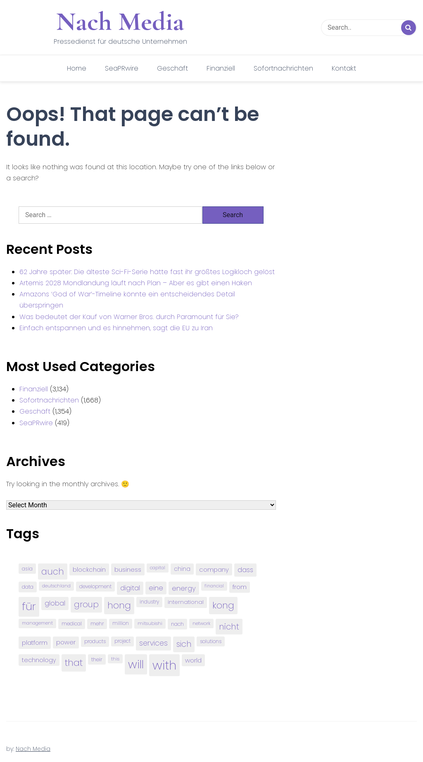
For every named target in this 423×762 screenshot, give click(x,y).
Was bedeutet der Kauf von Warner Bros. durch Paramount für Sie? (129, 317)
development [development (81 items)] (95, 586)
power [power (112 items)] (66, 642)
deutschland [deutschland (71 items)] (56, 586)
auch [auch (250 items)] (52, 571)
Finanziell (221, 68)
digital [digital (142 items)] (130, 588)
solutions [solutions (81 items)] (210, 641)
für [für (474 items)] (29, 606)
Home (76, 68)
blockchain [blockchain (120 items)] (89, 569)
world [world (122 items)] (193, 660)
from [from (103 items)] (240, 587)
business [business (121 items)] (127, 569)
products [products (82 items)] (95, 641)
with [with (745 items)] (164, 665)
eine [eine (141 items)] (156, 588)
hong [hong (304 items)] (119, 605)
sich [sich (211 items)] (183, 644)
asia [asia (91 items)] (27, 568)
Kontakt (344, 68)
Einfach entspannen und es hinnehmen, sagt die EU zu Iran (116, 328)
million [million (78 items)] (120, 623)
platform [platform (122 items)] (35, 642)
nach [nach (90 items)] (177, 623)
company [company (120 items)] (214, 569)
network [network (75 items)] (201, 623)
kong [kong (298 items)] (223, 605)
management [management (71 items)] (37, 623)
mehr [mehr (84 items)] (97, 623)
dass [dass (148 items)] (245, 570)
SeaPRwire (121, 68)
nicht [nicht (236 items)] (229, 626)
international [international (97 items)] (186, 602)
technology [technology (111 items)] (39, 660)
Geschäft (172, 68)
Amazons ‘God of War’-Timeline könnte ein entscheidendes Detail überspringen (127, 299)
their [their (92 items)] (96, 659)
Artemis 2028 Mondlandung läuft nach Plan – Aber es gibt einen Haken (135, 283)
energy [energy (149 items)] (184, 588)
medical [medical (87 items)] (72, 623)
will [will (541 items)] (136, 664)
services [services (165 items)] (153, 643)
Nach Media (120, 21)
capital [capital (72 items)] (157, 568)
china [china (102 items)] (182, 569)
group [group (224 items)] (86, 604)
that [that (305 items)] (74, 662)
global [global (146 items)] (55, 603)
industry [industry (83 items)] (149, 601)
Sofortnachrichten (283, 68)
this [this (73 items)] (115, 659)
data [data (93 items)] (27, 587)
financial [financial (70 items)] (214, 586)
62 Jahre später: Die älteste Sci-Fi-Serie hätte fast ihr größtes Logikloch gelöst (147, 272)
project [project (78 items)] (122, 641)
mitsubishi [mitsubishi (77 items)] (150, 623)
